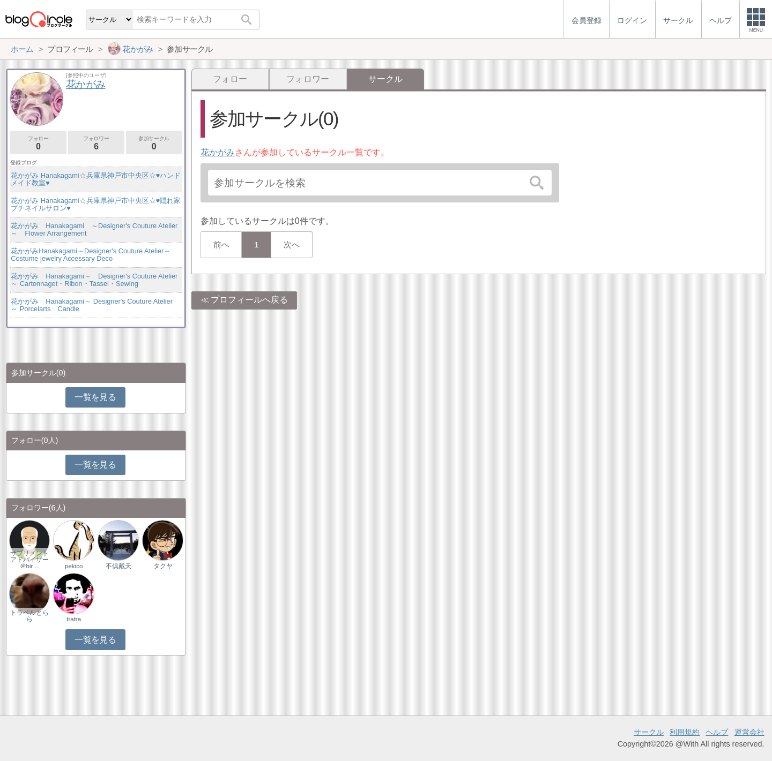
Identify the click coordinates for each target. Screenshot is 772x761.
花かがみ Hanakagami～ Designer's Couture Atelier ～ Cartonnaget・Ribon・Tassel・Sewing (96, 280)
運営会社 (749, 732)
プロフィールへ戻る (249, 299)
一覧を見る (95, 397)
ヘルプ (717, 732)
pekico (74, 566)
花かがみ (218, 152)
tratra (73, 619)
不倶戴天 (118, 566)
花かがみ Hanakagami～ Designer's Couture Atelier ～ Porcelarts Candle (92, 305)
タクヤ (163, 566)
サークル (649, 732)
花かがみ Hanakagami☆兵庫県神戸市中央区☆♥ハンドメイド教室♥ (96, 179)
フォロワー (307, 79)
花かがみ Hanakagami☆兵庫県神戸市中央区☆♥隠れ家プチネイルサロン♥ (96, 204)
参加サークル (154, 143)
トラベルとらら (29, 615)
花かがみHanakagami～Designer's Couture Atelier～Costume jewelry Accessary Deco (90, 254)
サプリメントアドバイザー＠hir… (29, 559)
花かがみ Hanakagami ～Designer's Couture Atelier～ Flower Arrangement (94, 229)
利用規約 (685, 732)
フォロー (230, 79)
